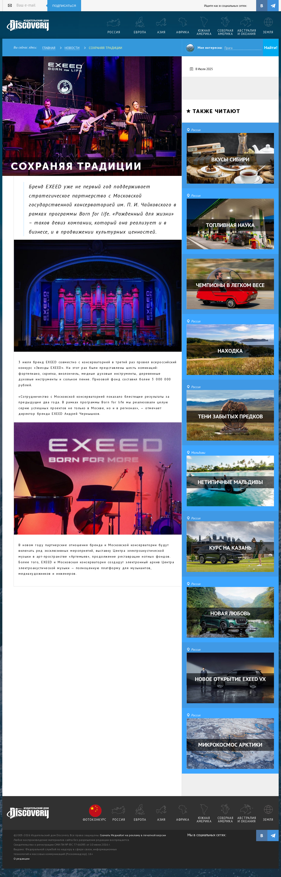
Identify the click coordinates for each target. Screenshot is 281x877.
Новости (72, 48)
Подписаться (64, 6)
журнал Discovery (28, 813)
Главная (48, 48)
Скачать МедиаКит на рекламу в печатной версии (133, 835)
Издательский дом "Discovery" (28, 25)
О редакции (22, 858)
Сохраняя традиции (105, 48)
